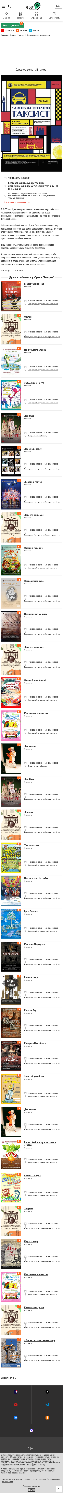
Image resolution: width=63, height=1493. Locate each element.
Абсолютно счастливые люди (39, 1340)
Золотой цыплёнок (34, 1076)
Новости (20, 15)
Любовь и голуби (33, 482)
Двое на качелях (32, 449)
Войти (58, 6)
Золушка (28, 1208)
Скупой (28, 317)
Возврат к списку (8, 1378)
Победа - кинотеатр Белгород (37, 436)
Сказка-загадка (32, 1175)
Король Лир (30, 1010)
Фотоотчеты (54, 15)
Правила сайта (7, 1482)
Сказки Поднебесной (35, 680)
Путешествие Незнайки (36, 878)
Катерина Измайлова (35, 1043)
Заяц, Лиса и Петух (34, 383)
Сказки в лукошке (33, 548)
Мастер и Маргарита (34, 944)
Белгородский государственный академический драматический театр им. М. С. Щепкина (33, 185)
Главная (6, 15)
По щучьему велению (35, 350)
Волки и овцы (31, 977)
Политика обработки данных (49, 1479)
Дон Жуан (29, 416)
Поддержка (27, 1486)
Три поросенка (31, 845)
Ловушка (28, 812)
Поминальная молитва (35, 614)
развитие (36, 1486)
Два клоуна (30, 746)
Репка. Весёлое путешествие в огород (40, 1143)
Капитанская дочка (34, 1307)
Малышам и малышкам (36, 713)
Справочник (36, 15)
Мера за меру (31, 1241)
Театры (48, 277)
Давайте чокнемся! (34, 515)
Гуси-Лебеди (31, 911)
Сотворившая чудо (34, 581)
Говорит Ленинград (34, 284)
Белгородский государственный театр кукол (43, 304)
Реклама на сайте (30, 1479)
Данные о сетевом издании (12, 1479)
